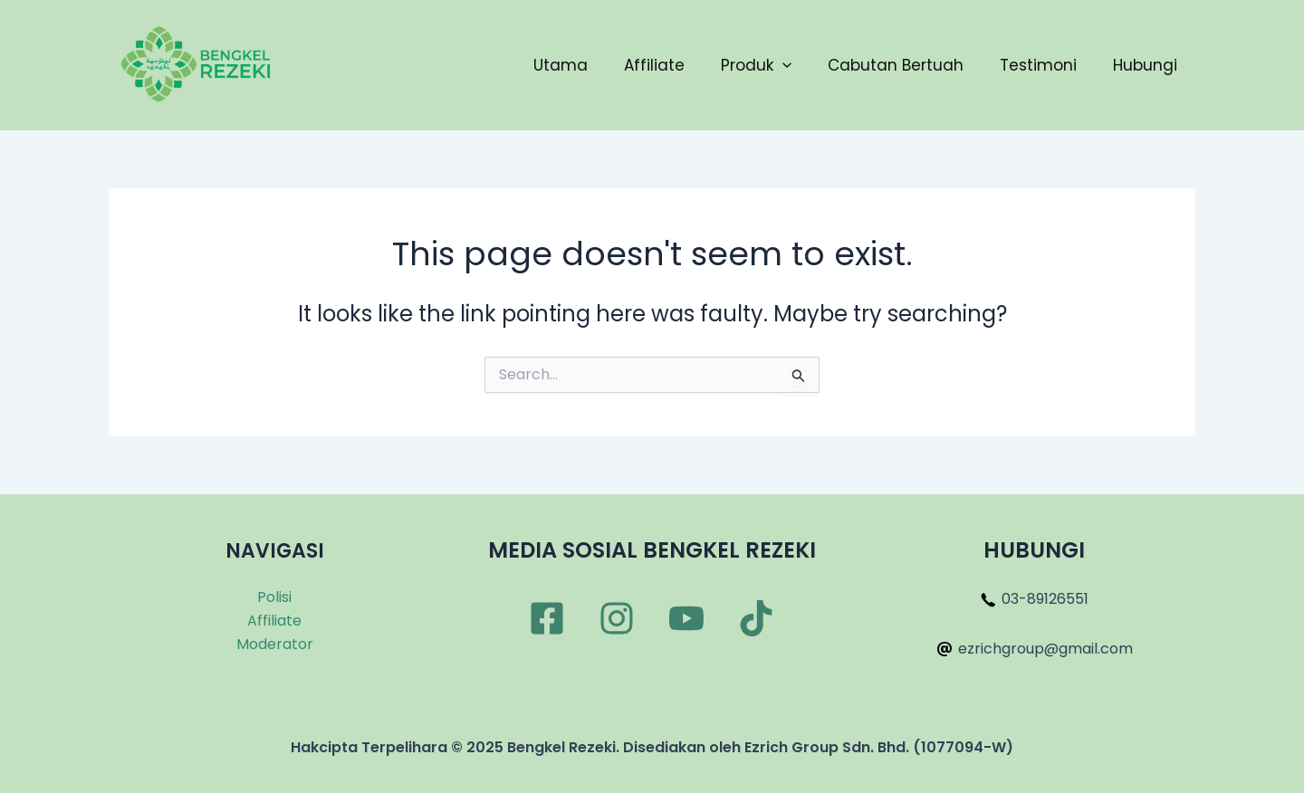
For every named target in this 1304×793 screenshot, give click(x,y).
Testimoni (1038, 65)
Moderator (274, 644)
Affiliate (654, 65)
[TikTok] (756, 618)
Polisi (274, 597)
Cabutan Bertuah (896, 65)
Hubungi (1145, 65)
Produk (756, 65)
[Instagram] (617, 618)
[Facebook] (547, 618)
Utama (560, 65)
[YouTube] (686, 618)
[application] (782, 65)
